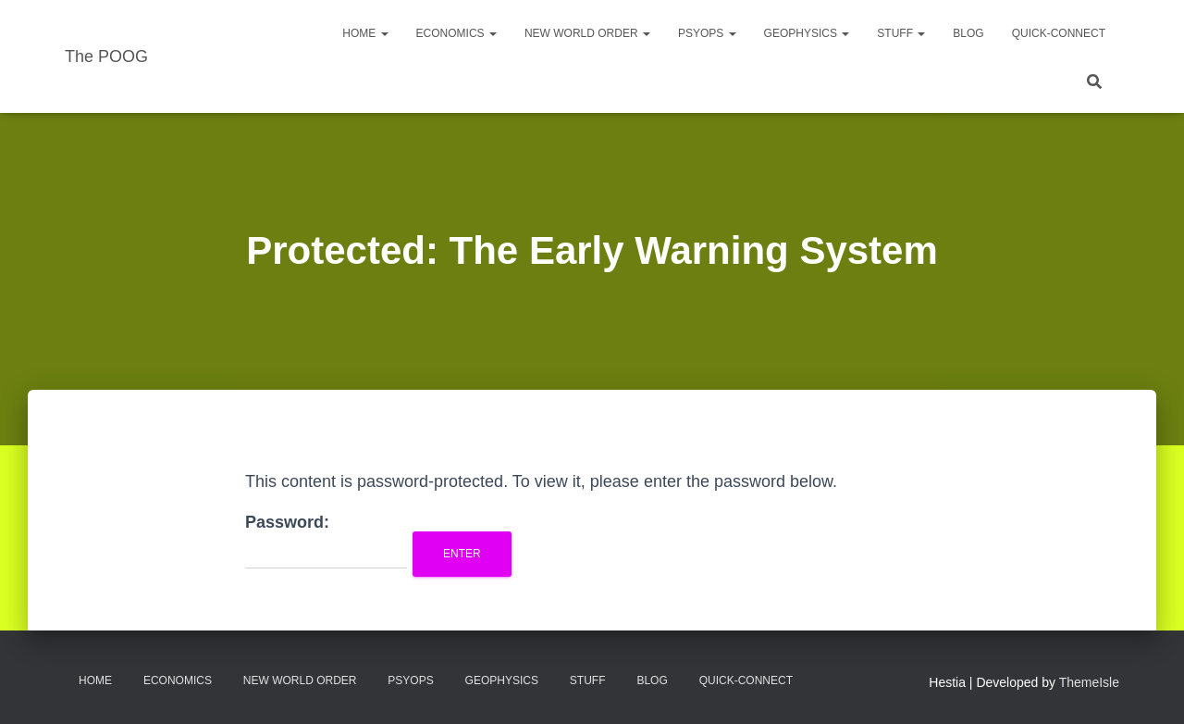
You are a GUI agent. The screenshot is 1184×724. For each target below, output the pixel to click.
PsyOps (707, 33)
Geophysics (807, 33)
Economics (456, 33)
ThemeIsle (1089, 682)
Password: (326, 541)
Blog (968, 33)
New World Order (587, 33)
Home (365, 33)
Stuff (901, 33)
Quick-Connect (1058, 33)
